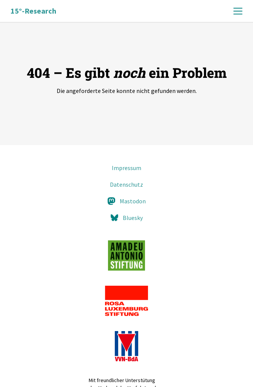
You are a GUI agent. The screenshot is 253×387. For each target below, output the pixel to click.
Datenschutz (126, 184)
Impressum (126, 168)
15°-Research (33, 10)
